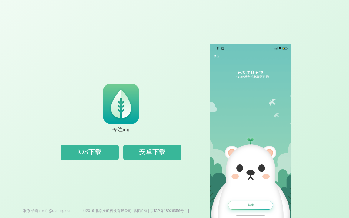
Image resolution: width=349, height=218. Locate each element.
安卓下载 (152, 152)
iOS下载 (90, 152)
